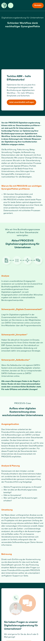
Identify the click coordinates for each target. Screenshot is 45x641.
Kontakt (37, 5)
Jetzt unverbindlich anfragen (21, 102)
